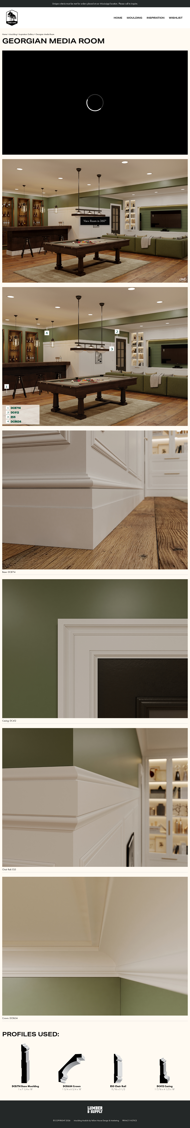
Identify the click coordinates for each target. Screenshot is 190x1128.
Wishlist (176, 17)
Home (118, 17)
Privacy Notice (129, 1120)
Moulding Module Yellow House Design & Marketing (96, 1120)
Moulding (134, 17)
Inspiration (155, 17)
